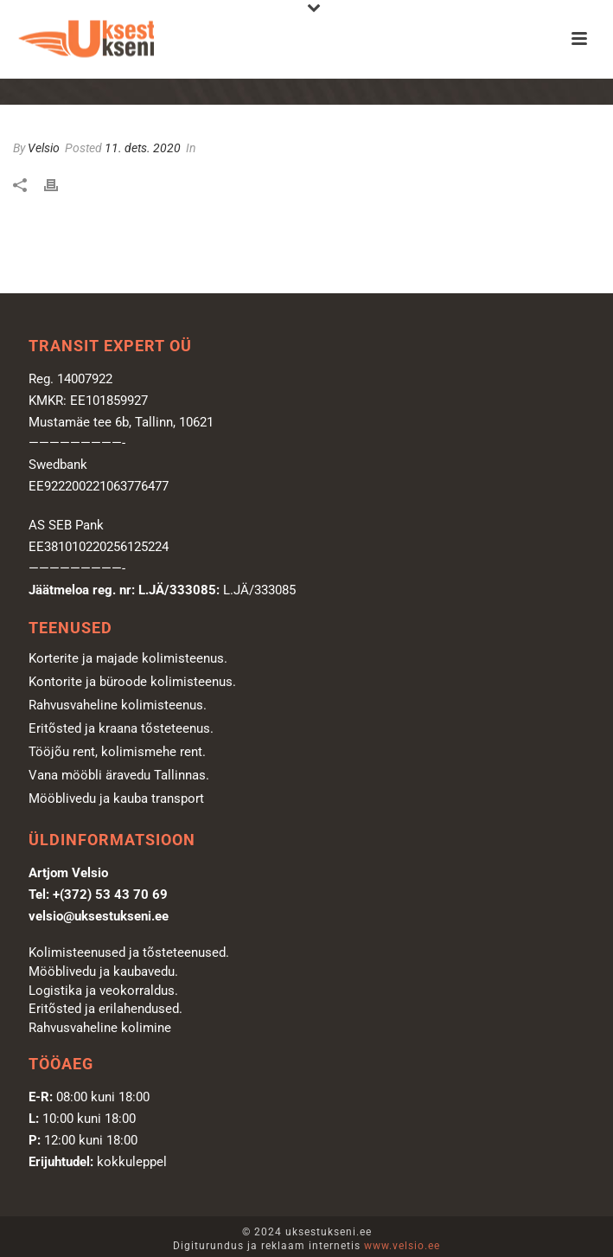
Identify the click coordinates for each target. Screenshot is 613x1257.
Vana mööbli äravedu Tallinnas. (119, 775)
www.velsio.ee (402, 1246)
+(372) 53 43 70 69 (110, 894)
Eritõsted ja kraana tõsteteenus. (121, 728)
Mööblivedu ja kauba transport (116, 798)
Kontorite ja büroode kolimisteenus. (132, 681)
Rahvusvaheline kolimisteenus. (118, 705)
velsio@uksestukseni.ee (99, 916)
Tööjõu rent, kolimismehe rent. (117, 752)
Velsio (44, 148)
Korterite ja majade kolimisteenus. (128, 658)
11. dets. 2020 (143, 148)
